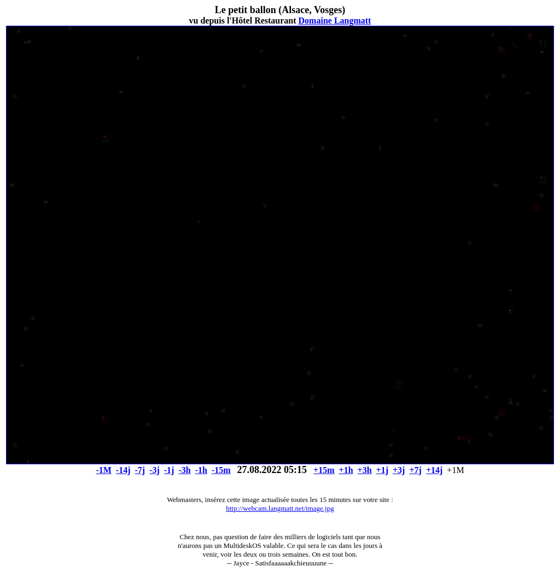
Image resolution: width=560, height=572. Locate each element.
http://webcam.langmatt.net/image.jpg (280, 508)
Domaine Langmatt (335, 20)
